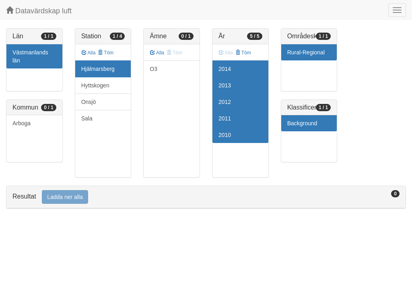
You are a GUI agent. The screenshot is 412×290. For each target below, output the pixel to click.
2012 (224, 102)
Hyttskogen (95, 85)
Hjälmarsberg (98, 69)
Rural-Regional (306, 52)
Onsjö (88, 102)
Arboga (21, 123)
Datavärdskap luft (39, 10)
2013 (224, 85)
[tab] (206, 197)
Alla (89, 53)
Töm (105, 53)
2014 (224, 69)
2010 (224, 135)
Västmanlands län (30, 56)
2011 (224, 118)
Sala (87, 118)
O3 (153, 69)
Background (302, 123)
